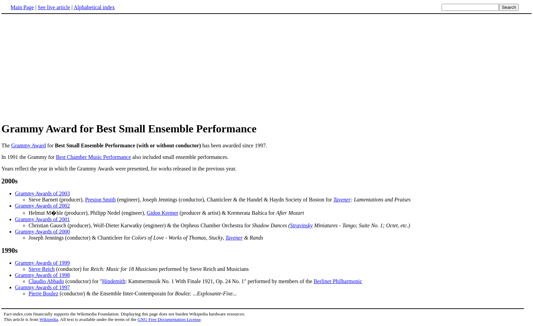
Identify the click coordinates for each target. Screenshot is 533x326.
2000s (9, 181)
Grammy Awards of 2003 (42, 193)
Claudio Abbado (46, 281)
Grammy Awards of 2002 (42, 206)
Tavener (342, 199)
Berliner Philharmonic (338, 281)
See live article (54, 7)
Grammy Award (28, 145)
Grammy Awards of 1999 (42, 263)
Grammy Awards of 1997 (42, 287)
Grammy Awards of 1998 (42, 275)
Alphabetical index (94, 7)
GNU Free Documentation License (169, 319)
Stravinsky (301, 225)
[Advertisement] (266, 67)
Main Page (22, 7)
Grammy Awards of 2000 (42, 231)
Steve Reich (42, 269)
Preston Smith (100, 199)
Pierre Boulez (43, 293)
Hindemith (113, 281)
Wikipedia (48, 319)
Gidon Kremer (162, 213)
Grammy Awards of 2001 (42, 219)
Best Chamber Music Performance (93, 157)
